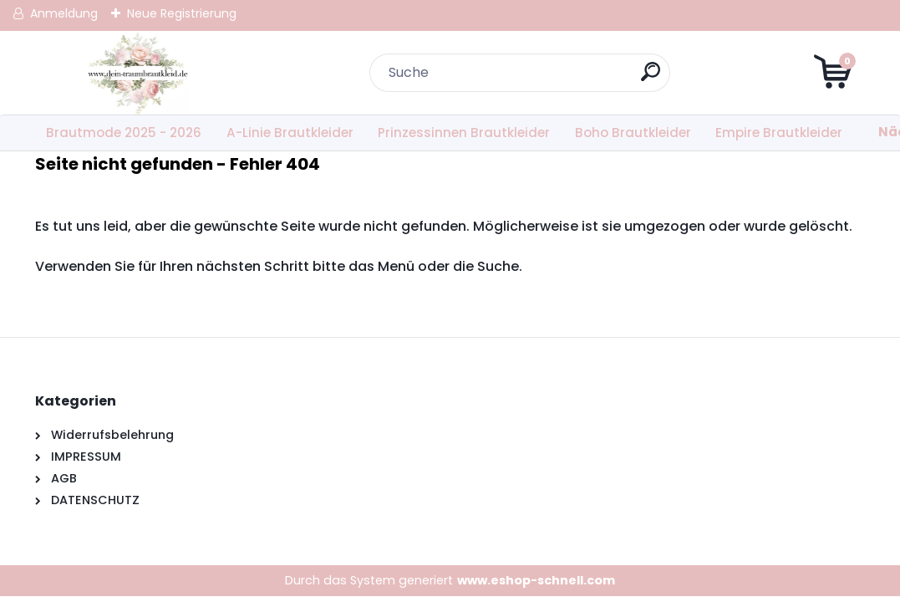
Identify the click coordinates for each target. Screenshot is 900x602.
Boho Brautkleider (633, 132)
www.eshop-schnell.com (536, 580)
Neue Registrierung (181, 13)
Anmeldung (64, 13)
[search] (650, 78)
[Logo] (137, 73)
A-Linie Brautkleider (289, 132)
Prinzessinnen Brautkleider (464, 132)
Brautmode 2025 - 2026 (123, 132)
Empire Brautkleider (778, 132)
